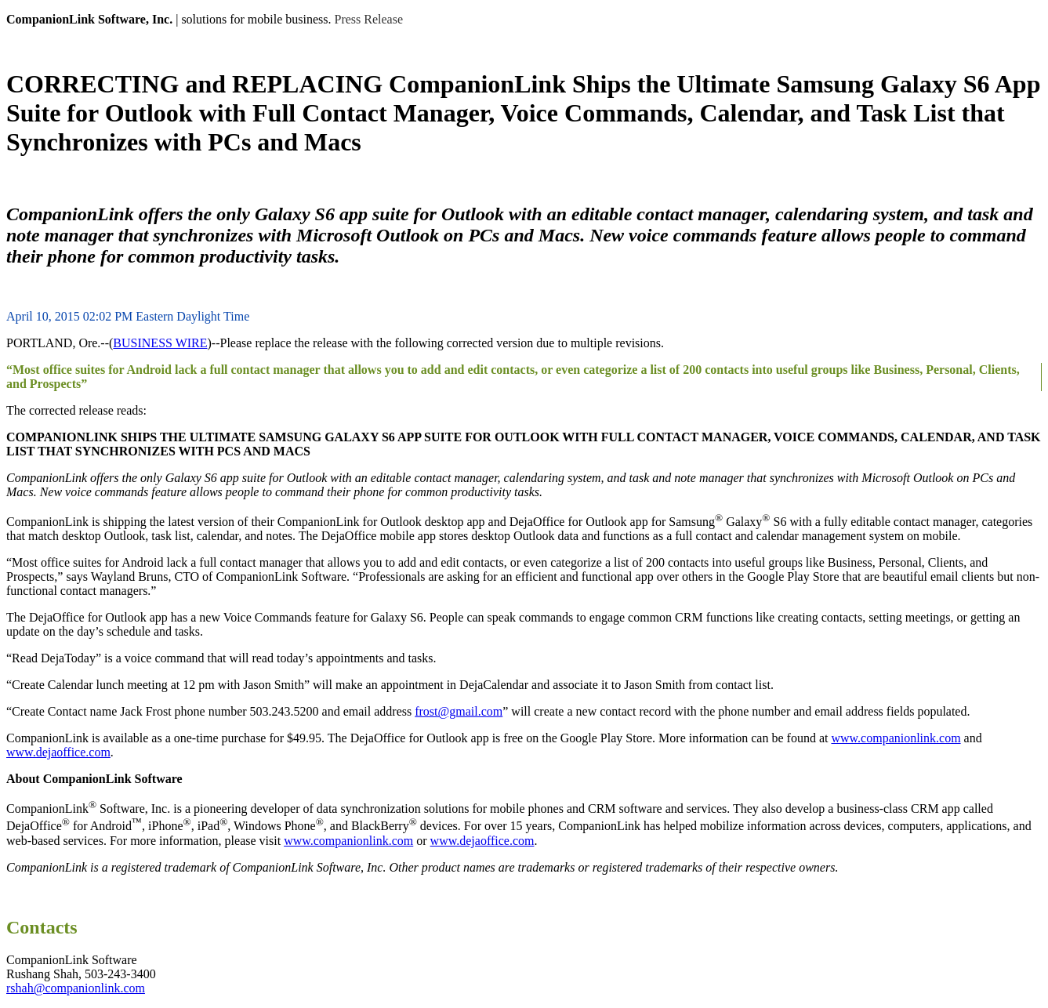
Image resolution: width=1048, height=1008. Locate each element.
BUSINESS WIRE (160, 343)
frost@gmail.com (458, 711)
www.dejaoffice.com (58, 752)
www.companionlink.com (895, 738)
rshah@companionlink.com (75, 988)
